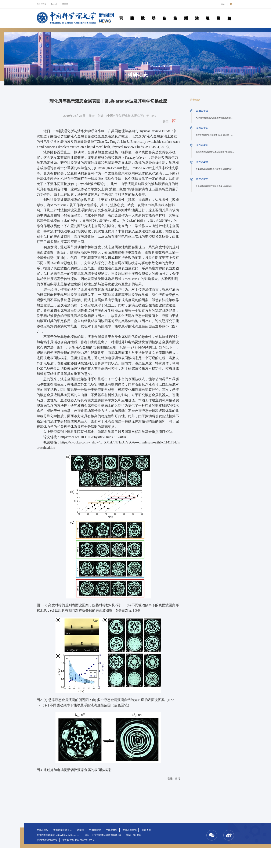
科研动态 (154, 13)
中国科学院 (42, 830)
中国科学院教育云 (62, 830)
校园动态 (186, 13)
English (54, 4)
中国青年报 (95, 830)
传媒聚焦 (218, 13)
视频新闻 (229, 13)
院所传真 (164, 13)
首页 (121, 13)
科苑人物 (175, 13)
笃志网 (65, 4)
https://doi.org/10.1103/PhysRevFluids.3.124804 (93, 437)
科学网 (80, 830)
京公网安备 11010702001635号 (78, 840)
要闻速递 (132, 13)
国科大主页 (41, 4)
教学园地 (143, 13)
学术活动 (197, 13)
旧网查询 (146, 830)
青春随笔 (208, 13)
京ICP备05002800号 (47, 840)
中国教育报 (112, 830)
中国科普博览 (130, 830)
